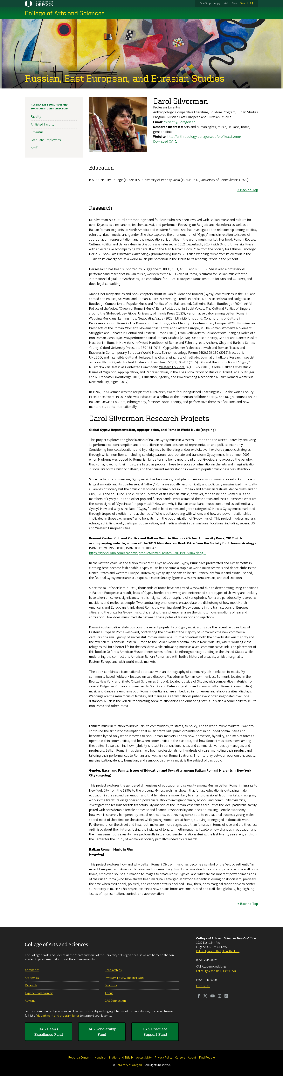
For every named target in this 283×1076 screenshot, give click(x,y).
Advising (30, 1001)
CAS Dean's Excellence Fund (48, 1032)
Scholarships (113, 970)
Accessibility (144, 1057)
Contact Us (203, 986)
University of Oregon (128, 1065)
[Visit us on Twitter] (205, 996)
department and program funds (58, 1016)
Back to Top (249, 190)
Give (234, 3)
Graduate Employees (46, 140)
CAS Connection (115, 1001)
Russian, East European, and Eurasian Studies (124, 78)
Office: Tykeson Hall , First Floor (216, 971)
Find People (207, 1057)
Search (244, 3)
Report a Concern (80, 1057)
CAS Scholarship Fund (101, 1032)
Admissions (32, 970)
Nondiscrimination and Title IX (113, 1057)
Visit (226, 3)
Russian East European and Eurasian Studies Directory (50, 107)
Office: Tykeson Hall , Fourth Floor (217, 951)
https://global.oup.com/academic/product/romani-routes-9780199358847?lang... (147, 553)
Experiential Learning (39, 993)
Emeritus (37, 132)
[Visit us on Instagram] (219, 996)
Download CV (163, 141)
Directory (111, 985)
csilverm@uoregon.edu (180, 122)
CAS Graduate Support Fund (155, 1032)
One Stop (205, 3)
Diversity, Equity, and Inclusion (124, 978)
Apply (217, 3)
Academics (32, 978)
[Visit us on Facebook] (199, 996)
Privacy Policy (163, 1057)
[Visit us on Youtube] (212, 996)
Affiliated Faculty (42, 124)
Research (31, 985)
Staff (34, 147)
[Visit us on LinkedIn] (226, 996)
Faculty (36, 116)
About (109, 993)
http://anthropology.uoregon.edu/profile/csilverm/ (204, 136)
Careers (180, 1057)
